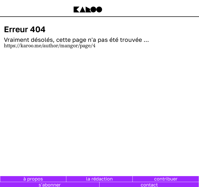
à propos (33, 179)
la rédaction (99, 179)
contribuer (165, 179)
